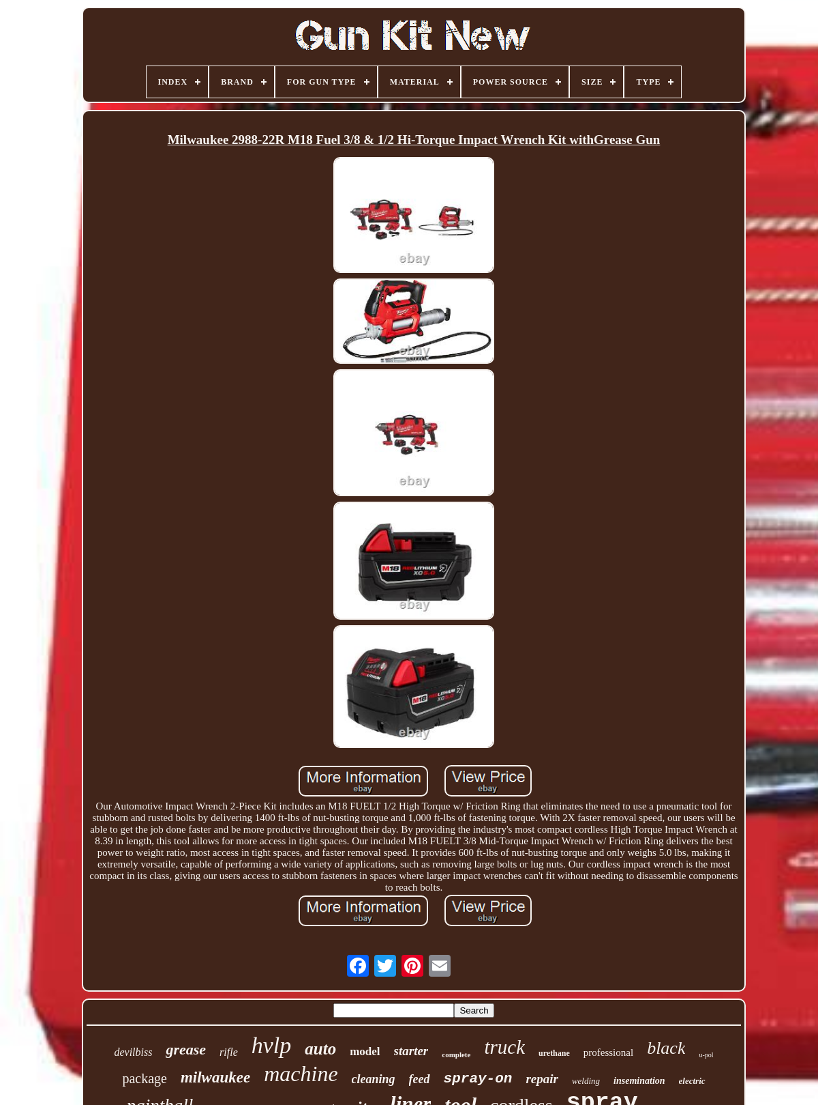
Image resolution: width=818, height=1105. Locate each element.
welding (586, 1081)
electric (692, 1081)
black (666, 1048)
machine (300, 1073)
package (144, 1078)
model (365, 1051)
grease (186, 1049)
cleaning (373, 1079)
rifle (228, 1052)
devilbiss (133, 1052)
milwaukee (215, 1077)
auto (320, 1048)
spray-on (478, 1079)
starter (411, 1051)
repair (542, 1079)
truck (504, 1047)
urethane (554, 1053)
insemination (639, 1081)
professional (608, 1052)
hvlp (272, 1045)
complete (456, 1054)
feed (419, 1079)
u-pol (706, 1055)
